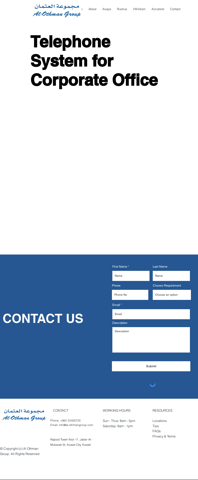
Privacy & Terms (164, 436)
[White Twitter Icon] (163, 449)
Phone (116, 285)
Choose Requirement (167, 285)
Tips (156, 426)
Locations (160, 421)
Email (116, 304)
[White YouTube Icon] (179, 449)
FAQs (157, 431)
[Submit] (151, 366)
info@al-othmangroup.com (76, 425)
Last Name (160, 266)
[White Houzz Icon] (171, 449)
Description (119, 322)
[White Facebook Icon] (155, 449)
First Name (119, 266)
